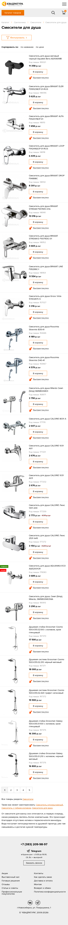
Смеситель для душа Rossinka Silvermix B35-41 (44, 328)
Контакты (38, 873)
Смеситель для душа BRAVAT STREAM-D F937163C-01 (43, 237)
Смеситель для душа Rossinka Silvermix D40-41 (44, 358)
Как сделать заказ (43, 877)
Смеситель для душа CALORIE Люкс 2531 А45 (47, 536)
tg (37, 902)
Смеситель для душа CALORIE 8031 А (47, 418)
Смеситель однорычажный (49, 805)
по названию (27, 47)
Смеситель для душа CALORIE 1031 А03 (46, 476)
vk (30, 902)
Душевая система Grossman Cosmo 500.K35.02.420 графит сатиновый (46, 691)
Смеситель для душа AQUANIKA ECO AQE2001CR (47, 567)
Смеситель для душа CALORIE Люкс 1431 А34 (47, 506)
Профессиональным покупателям (12, 892)
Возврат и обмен (42, 888)
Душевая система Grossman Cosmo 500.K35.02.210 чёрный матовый (46, 660)
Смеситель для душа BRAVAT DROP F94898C (46, 176)
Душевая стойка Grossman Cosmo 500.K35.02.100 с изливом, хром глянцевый (46, 629)
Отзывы (6, 884)
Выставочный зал (10, 877)
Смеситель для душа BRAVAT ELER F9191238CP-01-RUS (46, 87)
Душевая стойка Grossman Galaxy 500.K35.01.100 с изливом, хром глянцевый (45, 724)
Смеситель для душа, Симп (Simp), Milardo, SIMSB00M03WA (46, 597)
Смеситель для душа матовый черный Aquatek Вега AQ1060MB (45, 57)
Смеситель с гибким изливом (16, 808)
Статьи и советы (10, 888)
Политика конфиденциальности (50, 891)
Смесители (27, 799)
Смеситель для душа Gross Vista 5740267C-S (45, 297)
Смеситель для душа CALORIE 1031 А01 (46, 447)
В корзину (38, 72)
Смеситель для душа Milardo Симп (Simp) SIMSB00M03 (46, 389)
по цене (40, 47)
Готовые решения (11, 880)
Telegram (36, 851)
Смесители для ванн (42, 808)
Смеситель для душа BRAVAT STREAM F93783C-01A (43, 207)
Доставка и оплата (43, 880)
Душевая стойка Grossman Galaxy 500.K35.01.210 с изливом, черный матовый (46, 756)
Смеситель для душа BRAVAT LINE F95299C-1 (46, 267)
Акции (5, 873)
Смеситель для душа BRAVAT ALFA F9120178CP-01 (46, 117)
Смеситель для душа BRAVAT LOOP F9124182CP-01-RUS (46, 147)
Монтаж (38, 884)
